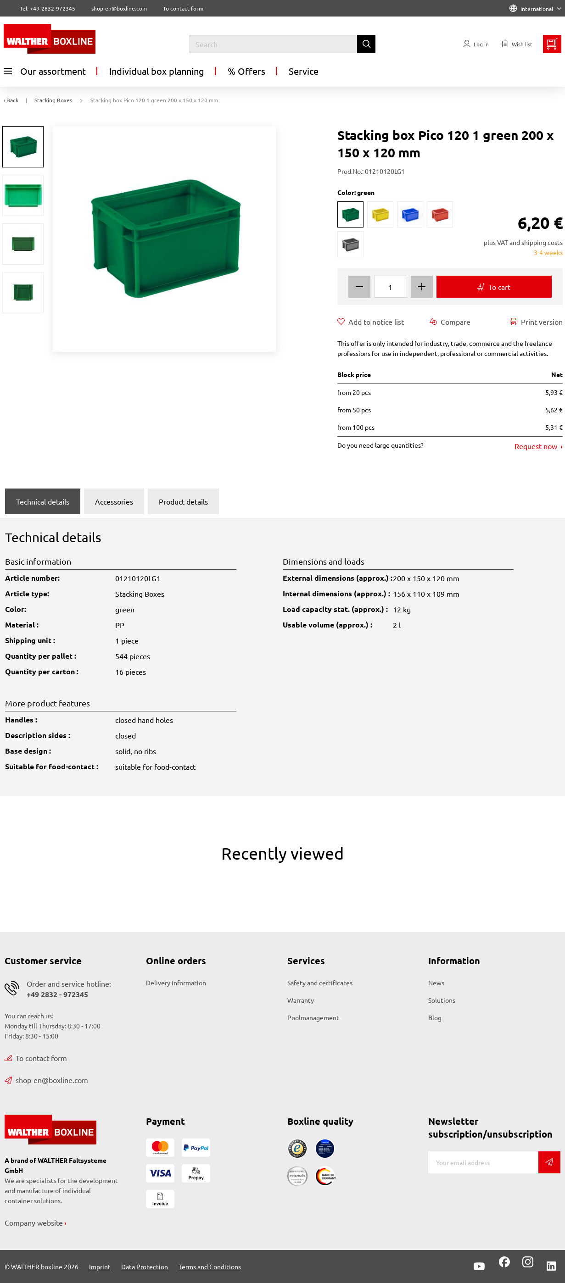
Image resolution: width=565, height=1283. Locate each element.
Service (304, 71)
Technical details (42, 501)
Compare (450, 321)
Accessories (114, 501)
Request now (537, 445)
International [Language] (535, 9)
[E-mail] (483, 1162)
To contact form (183, 8)
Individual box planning (156, 71)
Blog (435, 1017)
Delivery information (176, 982)
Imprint (100, 1266)
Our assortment (45, 71)
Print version (536, 321)
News (436, 982)
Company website (34, 1222)
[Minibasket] (552, 44)
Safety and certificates (319, 982)
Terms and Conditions (210, 1266)
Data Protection (144, 1266)
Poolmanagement (313, 1017)
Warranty (300, 1000)
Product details (183, 501)
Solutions (441, 1000)
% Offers (246, 71)
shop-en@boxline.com (46, 1079)
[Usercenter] (476, 44)
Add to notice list (370, 321)
